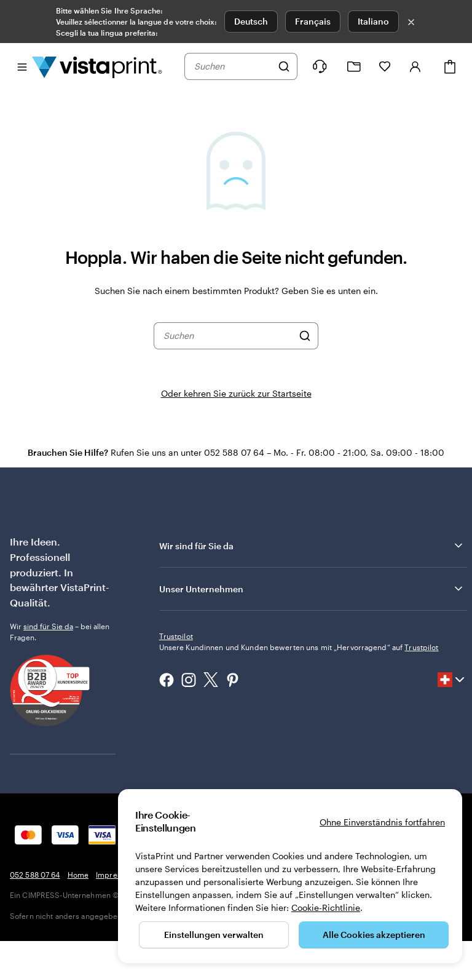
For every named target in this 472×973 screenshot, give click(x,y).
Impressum (116, 906)
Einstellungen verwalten (214, 934)
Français (313, 21)
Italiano (373, 21)
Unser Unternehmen (312, 588)
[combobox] (233, 66)
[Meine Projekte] (354, 67)
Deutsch (251, 21)
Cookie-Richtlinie (325, 907)
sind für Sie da (48, 626)
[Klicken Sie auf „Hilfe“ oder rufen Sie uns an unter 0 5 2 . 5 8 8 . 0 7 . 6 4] (319, 66)
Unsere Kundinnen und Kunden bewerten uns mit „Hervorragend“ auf (299, 728)
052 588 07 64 (35, 906)
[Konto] (415, 66)
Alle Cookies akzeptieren (374, 934)
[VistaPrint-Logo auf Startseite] (97, 66)
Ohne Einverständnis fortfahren (382, 822)
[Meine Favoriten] (385, 66)
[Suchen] (284, 66)
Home (78, 906)
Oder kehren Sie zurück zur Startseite (236, 393)
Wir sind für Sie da (312, 545)
